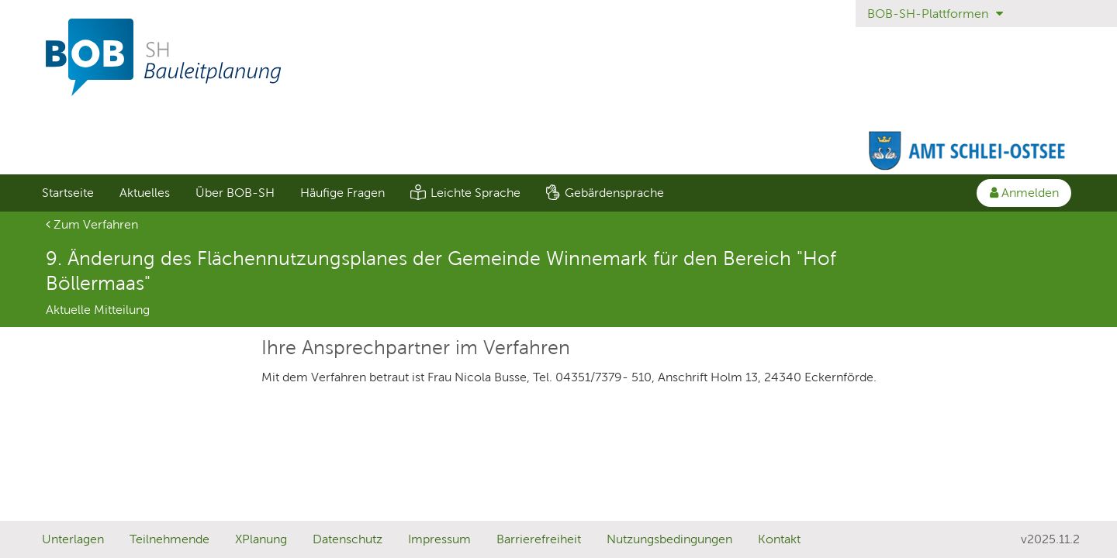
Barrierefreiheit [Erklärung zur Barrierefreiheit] (538, 539)
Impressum (439, 539)
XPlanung (261, 539)
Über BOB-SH (235, 192)
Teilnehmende (169, 539)
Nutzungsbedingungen (669, 539)
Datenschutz (347, 539)
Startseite (68, 192)
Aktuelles (144, 192)
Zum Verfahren (92, 224)
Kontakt (779, 539)
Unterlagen (73, 539)
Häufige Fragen (342, 192)
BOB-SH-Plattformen (935, 13)
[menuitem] (67, 193)
